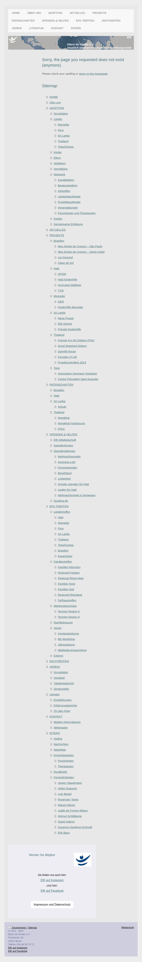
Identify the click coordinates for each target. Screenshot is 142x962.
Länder (58, 119)
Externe (58, 655)
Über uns (55, 102)
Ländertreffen (62, 511)
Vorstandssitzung (68, 633)
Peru (61, 130)
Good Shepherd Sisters (72, 345)
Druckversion (17, 927)
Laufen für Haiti (67, 489)
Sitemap (32, 927)
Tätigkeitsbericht (64, 683)
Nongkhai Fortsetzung (71, 423)
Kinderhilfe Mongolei (70, 307)
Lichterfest (64, 478)
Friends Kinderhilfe (69, 329)
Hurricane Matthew (69, 285)
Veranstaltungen (68, 207)
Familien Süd (66, 589)
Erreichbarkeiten (64, 755)
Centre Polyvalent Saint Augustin (78, 379)
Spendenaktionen (64, 451)
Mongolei (63, 124)
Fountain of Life (67, 356)
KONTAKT (56, 716)
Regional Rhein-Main (71, 578)
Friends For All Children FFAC (76, 340)
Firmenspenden (67, 467)
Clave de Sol (66, 262)
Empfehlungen (63, 699)
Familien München (69, 567)
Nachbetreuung (63, 622)
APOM (62, 273)
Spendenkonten (63, 445)
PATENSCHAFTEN (61, 384)
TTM (61, 290)
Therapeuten (66, 766)
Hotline (58, 738)
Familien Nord (66, 583)
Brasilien (59, 240)
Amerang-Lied (66, 462)
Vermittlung (60, 168)
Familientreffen (63, 561)
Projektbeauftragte (69, 202)
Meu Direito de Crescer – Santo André (81, 251)
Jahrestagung (66, 644)
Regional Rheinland (70, 594)
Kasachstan (65, 556)
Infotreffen (64, 191)
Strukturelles (61, 688)
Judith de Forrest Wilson (73, 810)
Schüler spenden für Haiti (73, 484)
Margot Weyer (66, 805)
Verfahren (60, 163)
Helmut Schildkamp (70, 816)
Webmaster (61, 727)
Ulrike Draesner (67, 788)
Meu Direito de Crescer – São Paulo (80, 246)
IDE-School (65, 323)
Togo (57, 368)
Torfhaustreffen (67, 600)
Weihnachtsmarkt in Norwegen (77, 495)
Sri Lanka (64, 135)
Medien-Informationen (67, 722)
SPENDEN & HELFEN (63, 434)
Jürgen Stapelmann (70, 782)
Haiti (56, 268)
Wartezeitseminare (65, 605)
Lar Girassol (65, 257)
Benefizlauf (65, 473)
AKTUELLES (58, 229)
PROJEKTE (57, 235)
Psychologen (66, 760)
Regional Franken (69, 572)
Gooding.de (61, 500)
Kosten (58, 218)
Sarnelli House (67, 351)
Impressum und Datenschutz (52, 904)
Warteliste (60, 749)
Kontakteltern (66, 179)
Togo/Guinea (66, 146)
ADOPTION (57, 108)
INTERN (55, 733)
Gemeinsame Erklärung (68, 224)
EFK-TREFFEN (59, 506)
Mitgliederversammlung (72, 650)
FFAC (61, 428)
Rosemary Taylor (68, 799)
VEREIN (55, 666)
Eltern (57, 157)
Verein (58, 628)
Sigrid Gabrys (66, 821)
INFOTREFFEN (59, 661)
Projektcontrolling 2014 (72, 362)
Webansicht (127, 927)
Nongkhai (64, 417)
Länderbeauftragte (69, 196)
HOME (54, 96)
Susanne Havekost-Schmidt (75, 827)
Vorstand (59, 677)
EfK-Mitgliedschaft (65, 439)
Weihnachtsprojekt (69, 456)
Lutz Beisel (64, 793)
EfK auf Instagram (52, 880)
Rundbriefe (60, 771)
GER (61, 301)
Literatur (55, 694)
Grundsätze (61, 113)
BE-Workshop (66, 639)
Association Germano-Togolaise (77, 373)
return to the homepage (93, 73)
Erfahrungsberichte (65, 705)
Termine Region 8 (69, 616)
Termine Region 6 (69, 611)
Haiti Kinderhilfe (67, 279)
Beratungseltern (67, 185)
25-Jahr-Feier (62, 711)
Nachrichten (61, 744)
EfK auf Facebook (52, 890)
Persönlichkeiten (64, 777)
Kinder (58, 152)
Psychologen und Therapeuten (77, 213)
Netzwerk (59, 174)
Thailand (63, 141)
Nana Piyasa (66, 318)
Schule (62, 406)
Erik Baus (64, 832)
